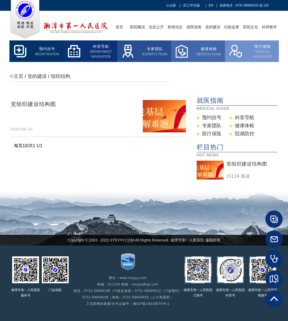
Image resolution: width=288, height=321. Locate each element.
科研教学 (269, 27)
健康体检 (244, 125)
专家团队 (211, 125)
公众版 (171, 5)
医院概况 (137, 27)
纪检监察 (231, 27)
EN (211, 5)
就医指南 (194, 27)
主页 (18, 76)
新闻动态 (175, 27)
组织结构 (60, 76)
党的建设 (212, 27)
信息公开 (156, 27)
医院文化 (250, 27)
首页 (119, 27)
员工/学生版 (191, 5)
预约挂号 (211, 117)
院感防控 (244, 133)
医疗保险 (211, 133)
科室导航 (244, 117)
